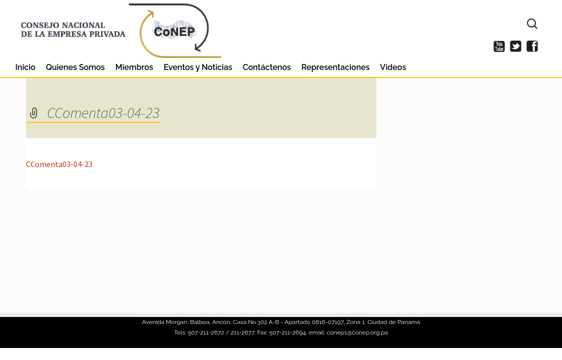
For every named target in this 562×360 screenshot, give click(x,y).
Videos (393, 67)
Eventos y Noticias (198, 67)
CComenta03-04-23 (59, 164)
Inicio (26, 67)
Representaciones (335, 67)
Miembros (134, 67)
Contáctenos (267, 67)
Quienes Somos (75, 67)
